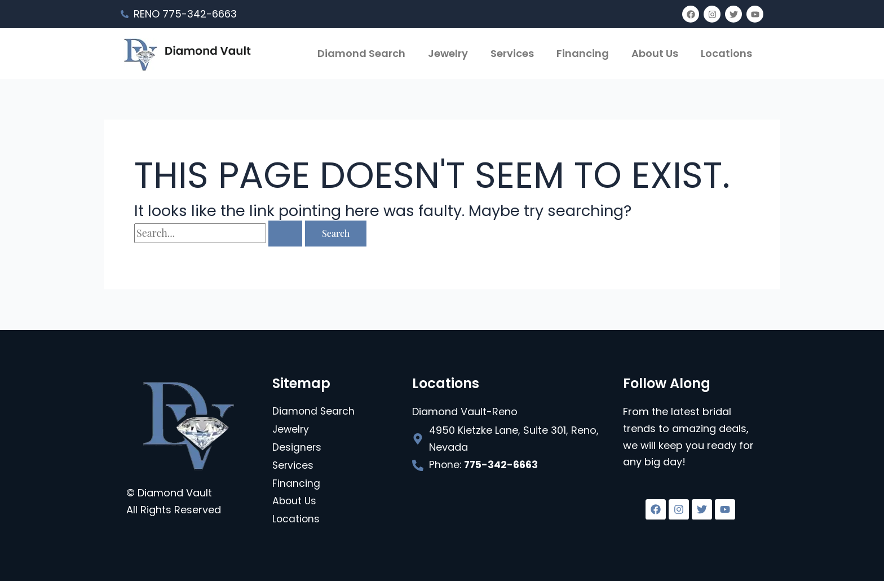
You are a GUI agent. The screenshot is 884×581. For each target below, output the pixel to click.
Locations (726, 53)
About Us (654, 53)
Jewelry (448, 53)
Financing (582, 53)
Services (512, 53)
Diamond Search (361, 53)
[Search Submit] (285, 234)
